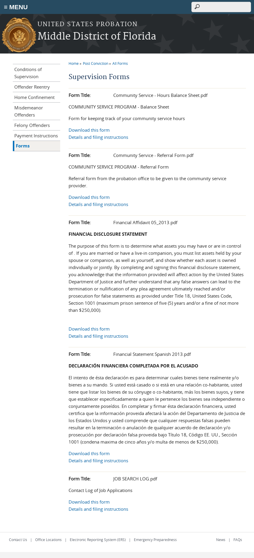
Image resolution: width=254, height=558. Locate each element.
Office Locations (48, 539)
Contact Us (18, 539)
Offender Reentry (32, 87)
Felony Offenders (32, 125)
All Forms (120, 63)
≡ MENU (16, 7)
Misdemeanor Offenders (28, 111)
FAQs (237, 539)
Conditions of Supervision (28, 72)
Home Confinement (34, 97)
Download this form (89, 130)
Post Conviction (95, 63)
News (220, 539)
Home (74, 63)
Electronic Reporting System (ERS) (98, 539)
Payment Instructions (36, 136)
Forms (23, 146)
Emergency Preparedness (155, 539)
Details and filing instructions (98, 137)
